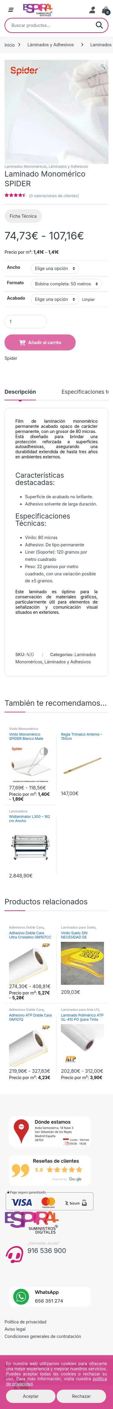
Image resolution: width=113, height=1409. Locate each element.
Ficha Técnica (23, 216)
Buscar (99, 25)
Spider (11, 358)
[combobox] (48, 25)
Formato (15, 282)
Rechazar (81, 1396)
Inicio (10, 44)
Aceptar (31, 1396)
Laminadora (18, 811)
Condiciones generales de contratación (43, 1336)
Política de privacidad (25, 1321)
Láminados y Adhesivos (50, 44)
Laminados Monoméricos (26, 166)
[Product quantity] (26, 321)
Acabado (16, 298)
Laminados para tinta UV (80, 1009)
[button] (102, 66)
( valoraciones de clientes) (54, 195)
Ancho (13, 267)
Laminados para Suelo (78, 927)
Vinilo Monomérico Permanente (23, 730)
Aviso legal (15, 1329)
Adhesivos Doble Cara (26, 927)
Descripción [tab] (20, 392)
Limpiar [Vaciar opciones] (88, 299)
